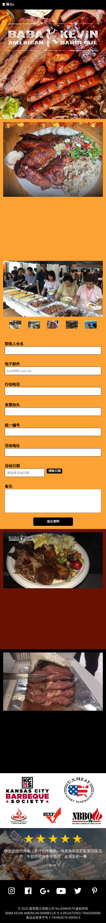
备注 (8, 486)
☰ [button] (89, 5)
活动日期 (12, 466)
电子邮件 (12, 364)
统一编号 (12, 425)
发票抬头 (12, 405)
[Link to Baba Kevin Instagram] (11, 894)
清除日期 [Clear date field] (54, 470)
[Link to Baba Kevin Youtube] (61, 894)
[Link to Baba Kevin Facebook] (28, 894)
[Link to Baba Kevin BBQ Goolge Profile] (45, 894)
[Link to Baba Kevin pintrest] (94, 894)
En (12, 4)
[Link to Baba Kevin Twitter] (78, 894)
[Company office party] (15, 325)
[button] (53, 188)
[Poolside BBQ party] (34, 325)
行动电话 (12, 384)
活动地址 (12, 446)
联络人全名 (14, 344)
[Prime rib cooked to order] (53, 325)
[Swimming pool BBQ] (91, 325)
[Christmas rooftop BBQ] (72, 325)
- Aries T (53, 865)
